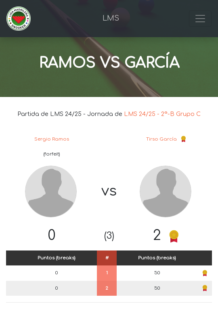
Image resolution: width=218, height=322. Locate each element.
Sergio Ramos (51, 139)
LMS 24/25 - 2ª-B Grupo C (162, 114)
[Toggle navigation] (200, 19)
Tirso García (161, 139)
